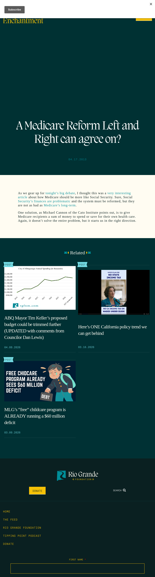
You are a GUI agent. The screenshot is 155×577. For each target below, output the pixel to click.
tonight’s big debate (60, 193)
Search (119, 490)
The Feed (10, 519)
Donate (37, 490)
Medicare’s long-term (60, 205)
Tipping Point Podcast (22, 535)
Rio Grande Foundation (22, 527)
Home (6, 511)
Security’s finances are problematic (44, 201)
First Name (77, 559)
